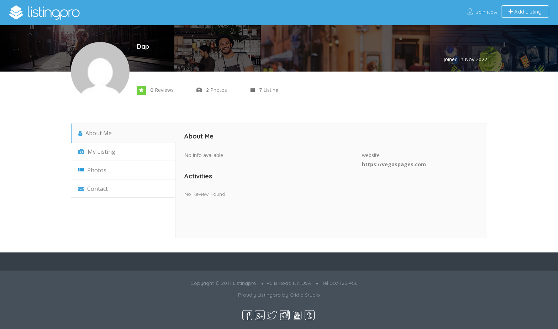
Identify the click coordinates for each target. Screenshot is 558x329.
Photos (92, 170)
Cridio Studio (305, 295)
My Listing (96, 152)
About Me (95, 133)
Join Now (486, 12)
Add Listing (525, 11)
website (371, 155)
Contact (93, 189)
